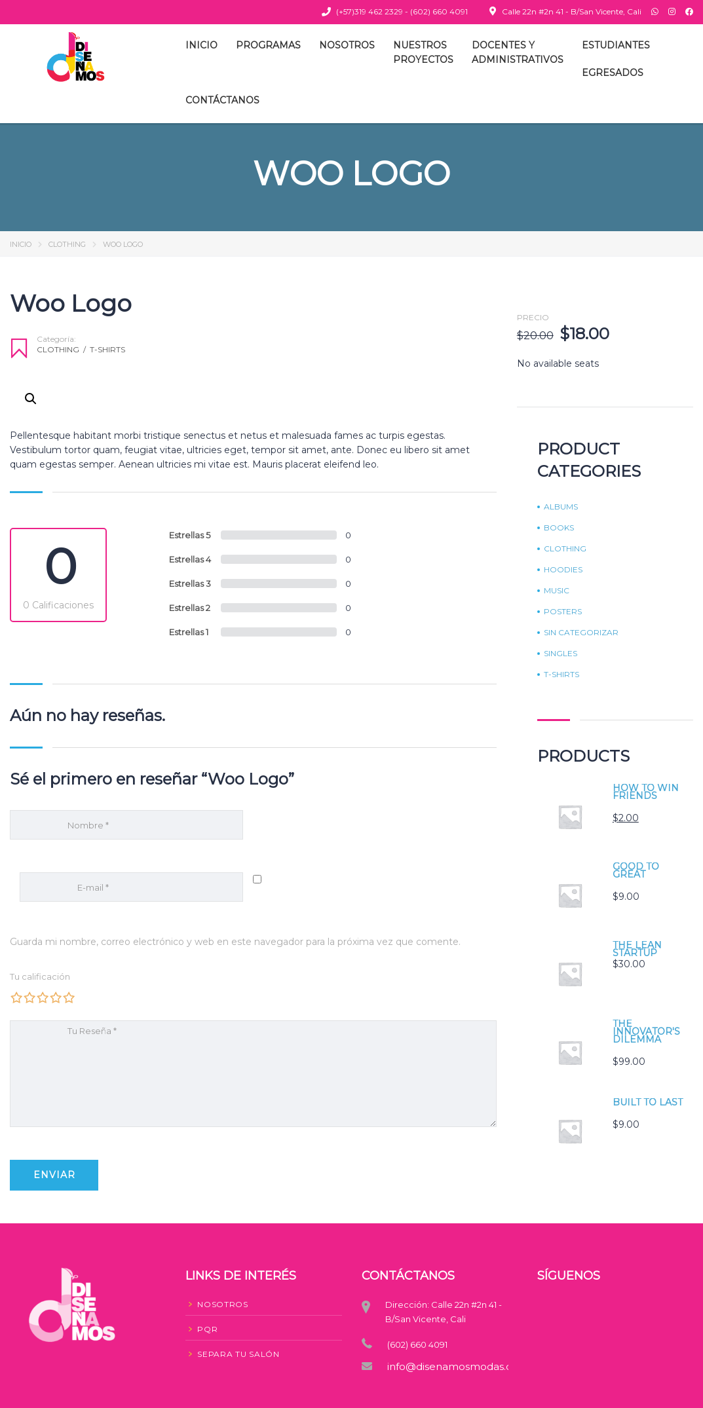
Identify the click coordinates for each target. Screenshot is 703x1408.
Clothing (67, 244)
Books (559, 528)
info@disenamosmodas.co (444, 1367)
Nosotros (347, 45)
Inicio (201, 45)
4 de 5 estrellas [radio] (55, 997)
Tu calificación (40, 976)
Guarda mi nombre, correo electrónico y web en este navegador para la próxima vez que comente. (235, 942)
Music (556, 591)
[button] (31, 399)
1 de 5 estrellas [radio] (16, 997)
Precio (533, 318)
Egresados (612, 73)
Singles (560, 654)
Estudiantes (616, 45)
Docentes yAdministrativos (517, 52)
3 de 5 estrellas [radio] (42, 997)
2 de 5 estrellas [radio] (29, 997)
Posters (563, 612)
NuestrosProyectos (423, 52)
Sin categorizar (581, 633)
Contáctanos (222, 100)
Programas (268, 45)
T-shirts (107, 349)
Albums (561, 507)
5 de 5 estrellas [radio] (68, 997)
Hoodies (563, 570)
